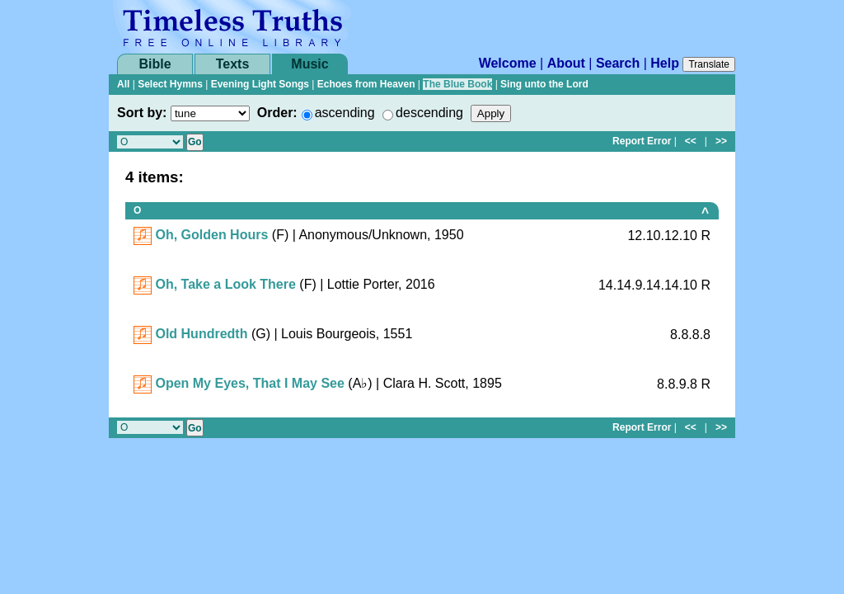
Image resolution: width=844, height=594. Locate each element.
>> (721, 141)
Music (309, 64)
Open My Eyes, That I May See (249, 383)
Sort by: (141, 113)
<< (690, 141)
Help (664, 63)
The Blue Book (457, 84)
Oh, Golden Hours (211, 235)
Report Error (641, 141)
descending (429, 113)
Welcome (508, 63)
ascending (345, 113)
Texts (233, 64)
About (566, 63)
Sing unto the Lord (544, 84)
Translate (708, 64)
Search (618, 63)
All (123, 84)
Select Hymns (170, 84)
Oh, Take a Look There (225, 284)
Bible (154, 64)
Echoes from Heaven (366, 84)
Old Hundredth (201, 334)
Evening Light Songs (260, 84)
